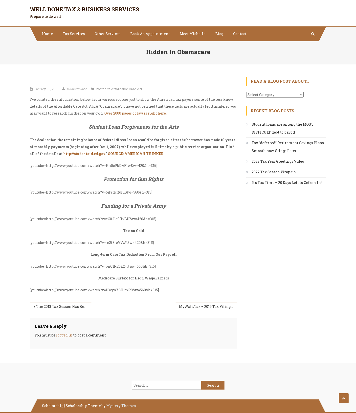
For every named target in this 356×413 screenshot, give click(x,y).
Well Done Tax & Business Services (84, 9)
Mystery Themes (121, 405)
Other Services (107, 33)
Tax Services (74, 33)
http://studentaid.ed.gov (84, 153)
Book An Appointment (150, 33)
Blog (219, 33)
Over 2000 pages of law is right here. (135, 113)
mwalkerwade (77, 89)
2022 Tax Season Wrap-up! (274, 172)
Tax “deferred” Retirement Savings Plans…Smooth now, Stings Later (289, 146)
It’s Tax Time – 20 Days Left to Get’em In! (287, 182)
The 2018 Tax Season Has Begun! (63, 306)
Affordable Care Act (126, 89)
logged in (64, 335)
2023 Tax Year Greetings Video (278, 161)
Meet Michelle (192, 33)
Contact (239, 33)
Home (47, 33)
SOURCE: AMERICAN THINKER (135, 153)
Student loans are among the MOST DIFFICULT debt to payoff (282, 128)
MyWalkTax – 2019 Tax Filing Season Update (208, 306)
